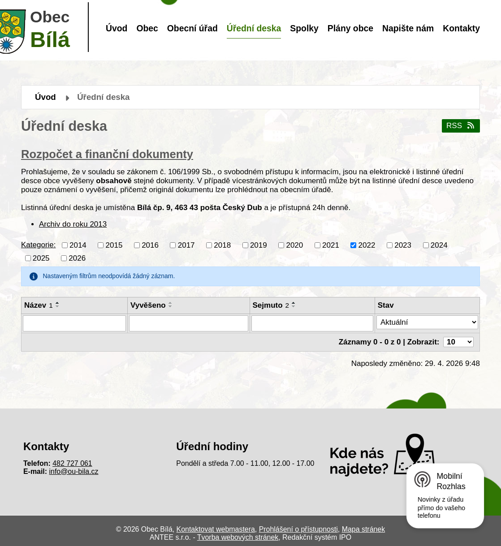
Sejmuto (271, 305)
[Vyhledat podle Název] (74, 323)
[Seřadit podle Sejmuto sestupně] (294, 306)
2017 (186, 245)
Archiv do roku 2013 (73, 224)
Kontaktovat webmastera (216, 529)
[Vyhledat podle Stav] (427, 322)
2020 (294, 245)
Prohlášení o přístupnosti (298, 529)
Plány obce (350, 28)
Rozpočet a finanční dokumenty (107, 154)
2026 (77, 258)
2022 (367, 245)
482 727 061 (72, 463)
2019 (258, 245)
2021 (330, 245)
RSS (460, 125)
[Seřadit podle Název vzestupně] (58, 303)
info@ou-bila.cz (74, 471)
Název (38, 305)
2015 (114, 245)
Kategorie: (38, 245)
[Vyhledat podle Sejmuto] (312, 323)
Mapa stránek (363, 529)
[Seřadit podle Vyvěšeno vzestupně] (171, 303)
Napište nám (408, 28)
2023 (402, 245)
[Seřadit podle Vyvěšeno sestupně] (171, 306)
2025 (41, 258)
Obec (147, 28)
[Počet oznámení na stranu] (458, 342)
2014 (77, 245)
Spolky (304, 28)
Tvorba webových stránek (237, 537)
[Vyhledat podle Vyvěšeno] (188, 323)
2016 (150, 245)
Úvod (116, 28)
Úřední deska (254, 28)
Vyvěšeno (148, 305)
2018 (222, 245)
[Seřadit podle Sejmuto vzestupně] (294, 303)
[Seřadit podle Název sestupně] (58, 306)
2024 (439, 245)
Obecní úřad (192, 28)
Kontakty (461, 28)
